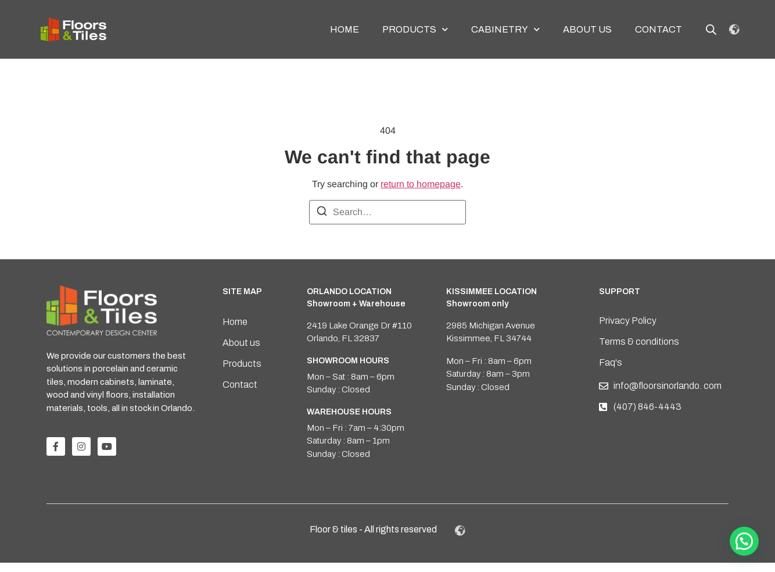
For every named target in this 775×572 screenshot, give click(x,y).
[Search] (322, 222)
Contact (658, 29)
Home (344, 29)
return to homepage (421, 193)
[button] (744, 541)
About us (587, 29)
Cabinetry (505, 29)
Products (415, 29)
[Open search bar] (711, 29)
